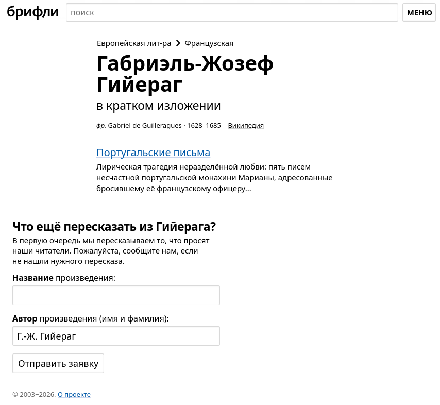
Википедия (246, 125)
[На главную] (33, 12)
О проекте (74, 394)
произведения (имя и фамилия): (90, 318)
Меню (419, 12)
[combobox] (232, 12)
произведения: (63, 277)
